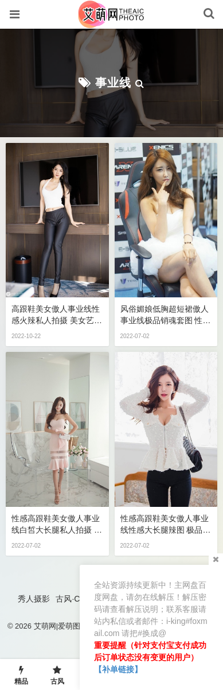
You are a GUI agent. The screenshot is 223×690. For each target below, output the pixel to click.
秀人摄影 (34, 598)
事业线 (113, 82)
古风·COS (73, 598)
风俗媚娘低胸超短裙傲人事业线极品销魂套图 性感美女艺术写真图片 (165, 315)
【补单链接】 (118, 669)
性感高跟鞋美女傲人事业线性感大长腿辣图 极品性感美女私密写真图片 (165, 525)
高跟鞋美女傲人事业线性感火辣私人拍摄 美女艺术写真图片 (56, 315)
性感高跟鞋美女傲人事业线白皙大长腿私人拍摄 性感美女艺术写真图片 (56, 525)
